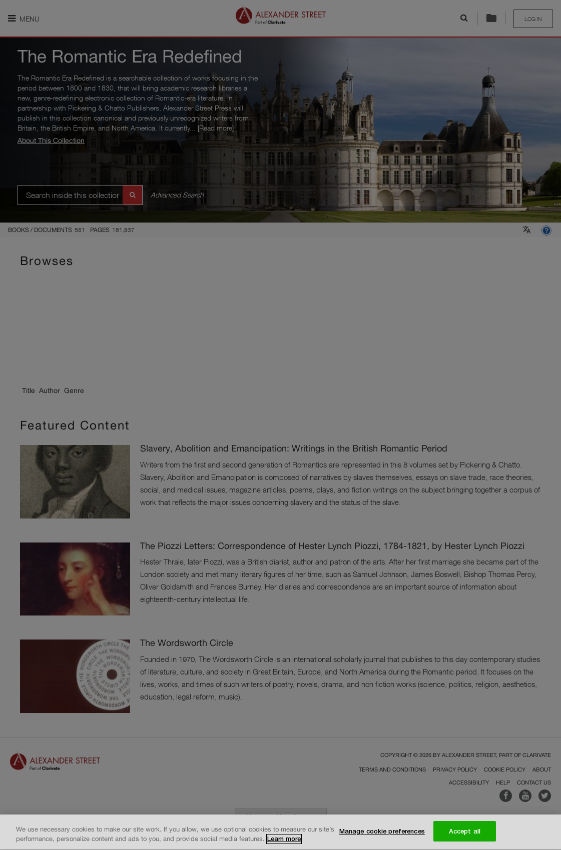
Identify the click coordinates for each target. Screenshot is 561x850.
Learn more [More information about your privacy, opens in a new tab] (284, 840)
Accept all (464, 832)
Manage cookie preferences (382, 832)
